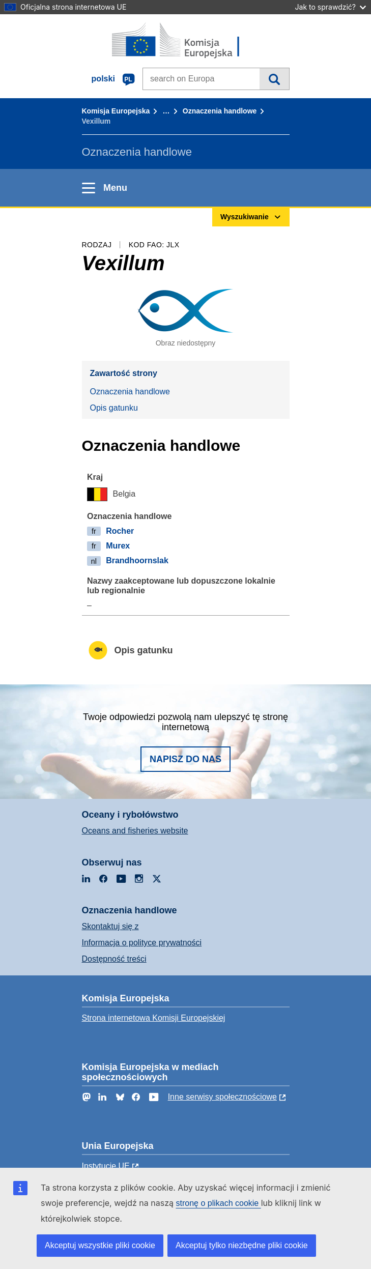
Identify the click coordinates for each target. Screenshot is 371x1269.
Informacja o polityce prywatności (142, 942)
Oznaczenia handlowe (219, 111)
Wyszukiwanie (274, 79)
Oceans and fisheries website (135, 830)
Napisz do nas (185, 759)
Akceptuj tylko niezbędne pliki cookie (242, 1245)
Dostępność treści (114, 959)
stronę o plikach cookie (218, 1203)
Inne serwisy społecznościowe (222, 1096)
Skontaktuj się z (110, 926)
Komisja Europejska (116, 111)
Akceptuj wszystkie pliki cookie (100, 1245)
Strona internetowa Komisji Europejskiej (153, 1018)
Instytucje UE (106, 1166)
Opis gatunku (114, 407)
